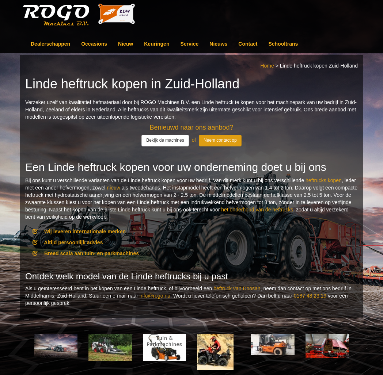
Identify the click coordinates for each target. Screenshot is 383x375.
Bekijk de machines (165, 140)
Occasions (94, 44)
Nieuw (125, 44)
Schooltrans (283, 44)
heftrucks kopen (324, 180)
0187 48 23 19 (310, 296)
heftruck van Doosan (236, 288)
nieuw (113, 188)
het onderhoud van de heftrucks (257, 210)
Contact (247, 44)
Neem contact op (220, 140)
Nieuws (218, 44)
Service (189, 44)
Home (267, 66)
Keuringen (156, 44)
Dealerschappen (50, 44)
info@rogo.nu (155, 296)
